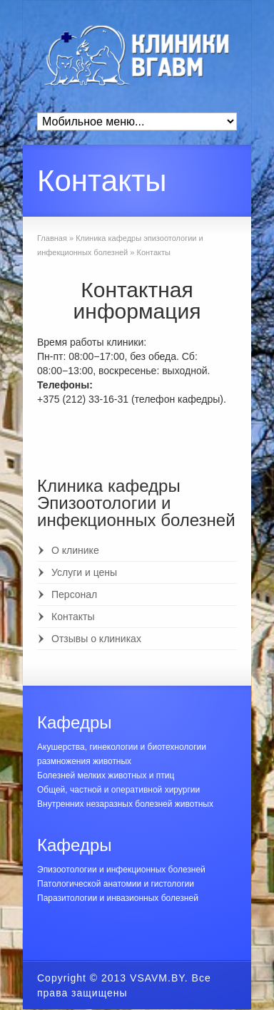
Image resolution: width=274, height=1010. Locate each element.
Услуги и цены (84, 572)
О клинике (75, 550)
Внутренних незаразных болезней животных (125, 804)
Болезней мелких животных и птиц (105, 775)
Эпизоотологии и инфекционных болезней (121, 870)
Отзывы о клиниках (96, 638)
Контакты (72, 616)
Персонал (74, 594)
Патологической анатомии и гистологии (115, 884)
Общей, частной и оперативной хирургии (118, 790)
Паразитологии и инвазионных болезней (117, 898)
